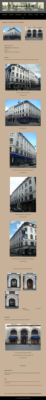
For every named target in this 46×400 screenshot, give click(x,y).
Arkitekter (11, 14)
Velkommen (4, 14)
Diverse (42, 14)
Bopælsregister (19, 14)
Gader (25, 14)
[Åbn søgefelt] (23, 18)
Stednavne (30, 14)
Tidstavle (36, 14)
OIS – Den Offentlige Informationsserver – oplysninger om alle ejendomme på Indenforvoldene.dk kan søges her (23, 385)
